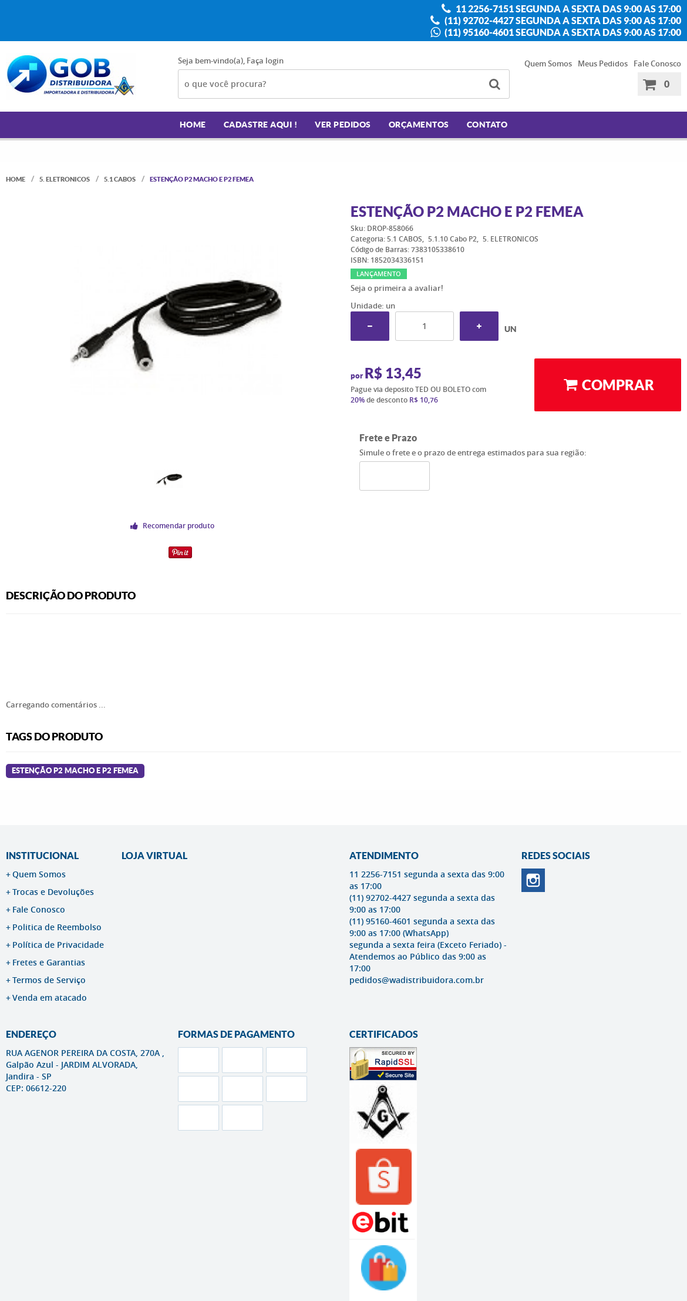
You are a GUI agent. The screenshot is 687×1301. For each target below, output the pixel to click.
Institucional (42, 855)
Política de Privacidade (58, 944)
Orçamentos (419, 124)
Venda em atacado (49, 997)
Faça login (265, 60)
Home (193, 124)
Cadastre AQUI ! (261, 124)
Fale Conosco (657, 63)
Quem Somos (548, 63)
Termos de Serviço (49, 979)
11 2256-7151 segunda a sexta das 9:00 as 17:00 (567, 9)
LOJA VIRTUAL (154, 855)
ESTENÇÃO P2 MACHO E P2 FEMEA (75, 770)
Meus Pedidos (603, 63)
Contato (487, 124)
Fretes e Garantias (48, 962)
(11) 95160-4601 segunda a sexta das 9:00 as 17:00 (562, 32)
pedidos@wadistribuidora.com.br (416, 979)
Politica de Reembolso (57, 927)
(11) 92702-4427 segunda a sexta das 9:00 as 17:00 (562, 20)
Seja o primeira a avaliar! (397, 288)
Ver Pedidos (343, 124)
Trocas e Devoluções (53, 891)
